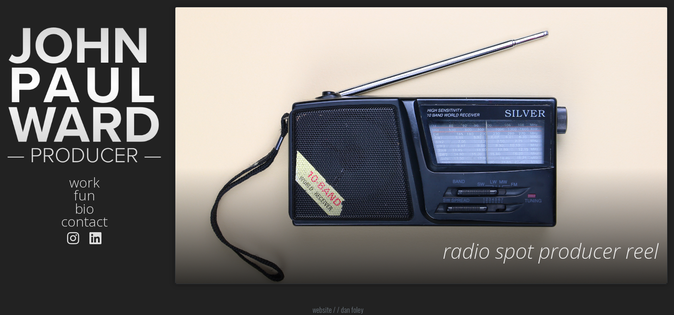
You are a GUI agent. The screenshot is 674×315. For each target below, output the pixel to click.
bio (84, 208)
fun (84, 195)
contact (84, 221)
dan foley (352, 310)
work (84, 182)
